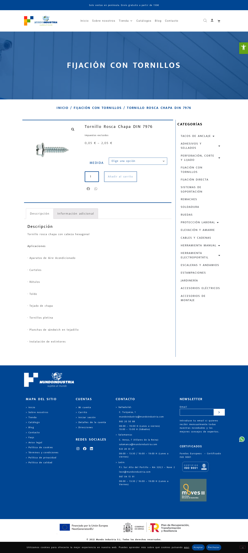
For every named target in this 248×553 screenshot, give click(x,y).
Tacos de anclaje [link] (198, 136)
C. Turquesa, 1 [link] (127, 412)
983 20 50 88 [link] (127, 421)
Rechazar (214, 547)
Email (183, 407)
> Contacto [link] (33, 433)
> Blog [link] (30, 427)
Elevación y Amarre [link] (198, 230)
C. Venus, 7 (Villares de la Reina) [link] (139, 440)
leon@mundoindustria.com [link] (135, 472)
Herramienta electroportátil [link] (201, 255)
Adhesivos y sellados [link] (201, 145)
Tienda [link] (126, 21)
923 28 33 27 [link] (126, 449)
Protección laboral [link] (200, 222)
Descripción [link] (39, 213)
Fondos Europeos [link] (191, 454)
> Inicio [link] (30, 407)
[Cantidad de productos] (93, 176)
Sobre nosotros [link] (103, 20)
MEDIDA (97, 162)
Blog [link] (158, 20)
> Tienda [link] (31, 417)
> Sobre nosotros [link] (37, 412)
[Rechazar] (242, 547)
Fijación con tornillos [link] (98, 108)
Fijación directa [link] (195, 179)
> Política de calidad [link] (39, 463)
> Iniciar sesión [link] (86, 417)
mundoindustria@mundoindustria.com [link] (141, 417)
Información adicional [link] (75, 213)
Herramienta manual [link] (200, 245)
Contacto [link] (171, 20)
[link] (243, 48)
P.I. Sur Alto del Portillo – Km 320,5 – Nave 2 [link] (147, 467)
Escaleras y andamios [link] (200, 265)
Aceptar (198, 547)
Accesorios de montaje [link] (193, 298)
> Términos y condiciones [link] (42, 453)
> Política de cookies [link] (39, 447)
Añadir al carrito (122, 176)
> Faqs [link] (30, 437)
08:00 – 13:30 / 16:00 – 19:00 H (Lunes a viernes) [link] (144, 455)
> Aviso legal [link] (34, 443)
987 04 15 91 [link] (127, 477)
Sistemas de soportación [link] (191, 189)
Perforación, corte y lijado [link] (201, 157)
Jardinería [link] (189, 280)
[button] (88, 188)
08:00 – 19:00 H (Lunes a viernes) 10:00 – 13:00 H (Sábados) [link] (139, 427)
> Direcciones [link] (84, 427)
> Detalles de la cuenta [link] (91, 422)
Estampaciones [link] (193, 272)
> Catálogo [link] (33, 422)
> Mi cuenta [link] (83, 407)
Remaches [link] (189, 199)
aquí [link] (186, 547)
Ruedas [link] (187, 214)
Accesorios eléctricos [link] (200, 288)
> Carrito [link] (81, 412)
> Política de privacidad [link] (41, 458)
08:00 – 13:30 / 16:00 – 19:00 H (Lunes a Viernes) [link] (144, 483)
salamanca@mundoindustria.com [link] (138, 444)
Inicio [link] (84, 20)
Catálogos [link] (143, 20)
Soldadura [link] (190, 207)
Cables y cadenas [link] (196, 237)
